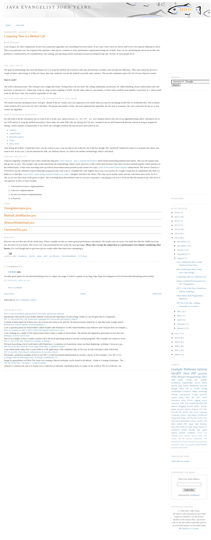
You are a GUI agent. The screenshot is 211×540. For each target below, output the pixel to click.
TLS (196, 442)
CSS (205, 433)
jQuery (197, 406)
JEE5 (204, 376)
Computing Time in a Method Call (24, 36)
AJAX (198, 382)
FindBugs (175, 436)
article (182, 380)
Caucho (200, 421)
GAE (205, 421)
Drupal (174, 418)
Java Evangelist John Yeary (49, 7)
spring (180, 447)
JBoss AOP (14, 143)
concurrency (186, 394)
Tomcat (175, 394)
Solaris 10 (203, 427)
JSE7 (45, 255)
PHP (205, 403)
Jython (201, 436)
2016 (176, 221)
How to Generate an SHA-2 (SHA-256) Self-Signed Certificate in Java (34, 329)
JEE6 (174, 376)
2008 (176, 346)
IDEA (174, 424)
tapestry (175, 433)
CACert (200, 433)
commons (203, 412)
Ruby (184, 400)
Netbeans (55, 255)
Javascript (203, 391)
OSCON (182, 439)
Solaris (196, 427)
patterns (193, 445)
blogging (183, 406)
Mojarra (182, 376)
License (200, 418)
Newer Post (9, 292)
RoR (178, 427)
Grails (181, 436)
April (179, 320)
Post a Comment (15, 286)
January (180, 328)
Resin (173, 427)
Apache (203, 380)
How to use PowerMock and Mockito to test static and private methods (34, 312)
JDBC (182, 403)
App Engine (192, 415)
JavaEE (177, 373)
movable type (195, 430)
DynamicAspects (16, 136)
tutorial (82, 255)
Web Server (194, 412)
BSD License (191, 421)
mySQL (204, 406)
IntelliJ (180, 424)
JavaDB (192, 403)
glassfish (202, 373)
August (180, 258)
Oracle (192, 424)
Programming (69, 255)
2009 (176, 342)
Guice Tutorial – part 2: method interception (78, 160)
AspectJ (12, 129)
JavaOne (203, 385)
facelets (190, 406)
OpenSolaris (199, 439)
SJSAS (190, 400)
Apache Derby (178, 398)
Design (175, 388)
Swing (204, 388)
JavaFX (186, 412)
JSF (194, 373)
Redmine (203, 424)
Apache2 (181, 409)
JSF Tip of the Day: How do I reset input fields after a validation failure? (34, 345)
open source (184, 385)
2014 (176, 229)
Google (196, 395)
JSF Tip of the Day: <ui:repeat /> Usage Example (25, 361)
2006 (176, 354)
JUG (187, 403)
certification (176, 391)
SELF (186, 442)
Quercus (175, 406)
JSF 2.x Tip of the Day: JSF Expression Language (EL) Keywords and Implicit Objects (41, 318)
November (181, 245)
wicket (185, 447)
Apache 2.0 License (190, 528)
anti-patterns (175, 445)
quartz (204, 430)
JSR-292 (187, 436)
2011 (176, 333)
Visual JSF (193, 380)
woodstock (176, 382)
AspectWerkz (15, 133)
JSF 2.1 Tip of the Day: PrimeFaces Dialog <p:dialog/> (27, 340)
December (181, 241)
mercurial (203, 395)
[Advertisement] (184, 141)
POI (205, 439)
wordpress (192, 433)
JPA (194, 398)
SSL (205, 418)
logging (198, 400)
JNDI (189, 398)
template (183, 433)
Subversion (175, 421)
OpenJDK (199, 403)
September (182, 254)
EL (178, 403)
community (176, 415)
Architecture (202, 415)
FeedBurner (195, 495)
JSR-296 (178, 412)
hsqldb (185, 430)
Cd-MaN (12, 271)
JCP (201, 409)
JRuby (195, 391)
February (181, 324)
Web (174, 380)
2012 (176, 238)
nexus (187, 445)
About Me (20, 25)
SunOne (191, 442)
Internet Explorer (192, 409)
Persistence (176, 400)
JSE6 (182, 388)
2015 (176, 225)
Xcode (200, 442)
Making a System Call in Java (16, 334)
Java (39, 255)
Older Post (157, 292)
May (179, 315)
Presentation (175, 442)
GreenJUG (187, 391)
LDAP (204, 398)
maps (182, 445)
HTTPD (190, 418)
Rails (197, 424)
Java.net (194, 436)
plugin (174, 409)
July (179, 311)
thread (183, 421)
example (23, 255)
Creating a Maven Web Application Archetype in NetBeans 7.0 (30, 356)
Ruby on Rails (187, 427)
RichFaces (195, 385)
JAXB (197, 388)
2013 (176, 233)
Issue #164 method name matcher (113, 167)
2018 (176, 212)
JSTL (186, 424)
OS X (190, 388)
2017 (176, 216)
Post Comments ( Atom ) (26, 299)
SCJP (182, 442)
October (180, 250)
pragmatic (174, 447)
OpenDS (190, 439)
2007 (176, 350)
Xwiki (205, 442)
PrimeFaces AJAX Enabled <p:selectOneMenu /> (25, 323)
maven (174, 385)
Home (8, 25)
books (204, 382)
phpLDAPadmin (201, 445)
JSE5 (199, 398)
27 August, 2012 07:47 (17, 279)
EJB (179, 418)
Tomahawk (176, 430)
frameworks (188, 382)
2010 (176, 337)
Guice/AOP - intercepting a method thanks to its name (46, 173)
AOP (14, 255)
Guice (11, 140)
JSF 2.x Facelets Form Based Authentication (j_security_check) (31, 351)
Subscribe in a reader (180, 461)
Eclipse (184, 418)
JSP (195, 418)
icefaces (184, 415)
